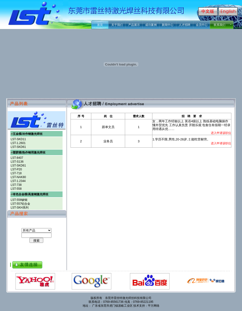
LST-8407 (17, 157)
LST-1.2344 (18, 181)
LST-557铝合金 (20, 203)
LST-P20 (16, 169)
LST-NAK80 (18, 177)
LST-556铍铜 (19, 200)
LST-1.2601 (18, 143)
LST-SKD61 (18, 147)
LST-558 (16, 188)
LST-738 (16, 185)
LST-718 (16, 173)
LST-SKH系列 (19, 207)
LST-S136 (17, 161)
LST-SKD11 (18, 139)
